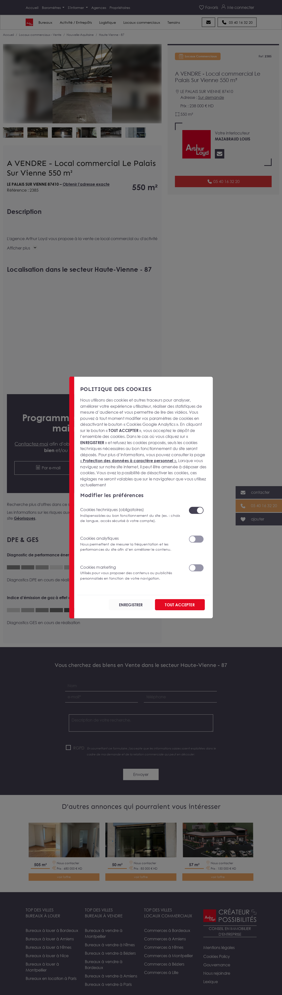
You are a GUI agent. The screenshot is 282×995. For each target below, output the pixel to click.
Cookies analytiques (131, 544)
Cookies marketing (131, 573)
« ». (128, 460)
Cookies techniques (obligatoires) (131, 515)
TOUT (179, 604)
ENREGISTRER (131, 604)
